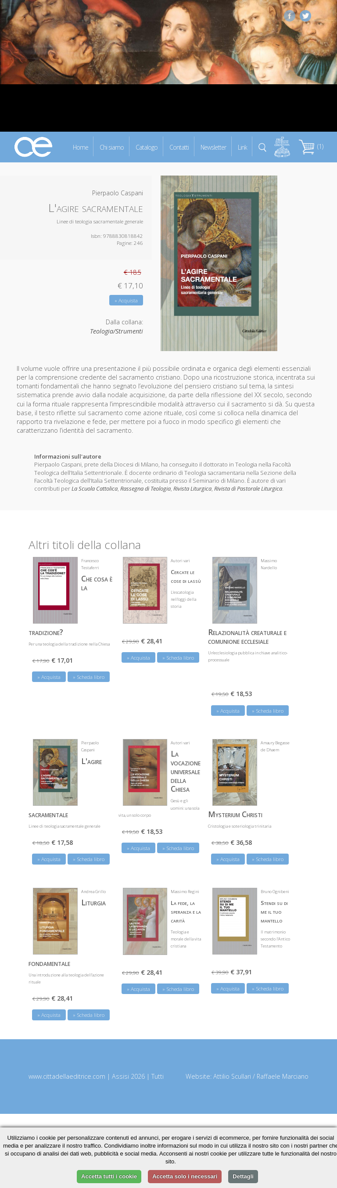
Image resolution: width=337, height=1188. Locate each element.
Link (242, 147)
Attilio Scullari (232, 1076)
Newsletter (213, 147)
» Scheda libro (88, 676)
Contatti (179, 147)
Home (80, 147)
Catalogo (147, 147)
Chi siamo (112, 147)
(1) (311, 146)
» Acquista (126, 300)
